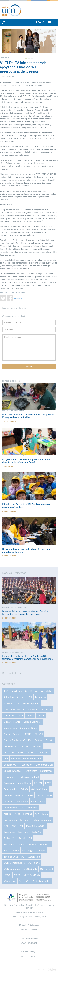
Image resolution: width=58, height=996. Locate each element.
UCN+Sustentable (30, 856)
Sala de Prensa (11, 850)
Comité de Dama (28, 727)
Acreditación (31, 691)
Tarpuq (42, 850)
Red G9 (33, 844)
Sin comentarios (9, 421)
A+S (6, 691)
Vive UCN (24, 881)
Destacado (9, 752)
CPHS (28, 733)
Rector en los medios (15, 844)
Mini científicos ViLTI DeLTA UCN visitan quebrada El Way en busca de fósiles (28, 416)
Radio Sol (36, 832)
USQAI (7, 875)
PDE (14, 825)
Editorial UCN (11, 764)
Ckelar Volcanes (12, 721)
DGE (20, 752)
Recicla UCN (25, 838)
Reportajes (45, 844)
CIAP (20, 715)
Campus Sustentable (14, 709)
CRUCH (39, 733)
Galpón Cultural (39, 789)
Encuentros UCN (44, 764)
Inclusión (8, 801)
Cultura (39, 740)
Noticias (27, 813)
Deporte (24, 746)
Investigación (11, 807)
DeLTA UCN (10, 746)
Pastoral (24, 819)
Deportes (36, 746)
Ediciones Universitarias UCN (26, 758)
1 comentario (7, 466)
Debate (49, 740)
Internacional (38, 801)
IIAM (49, 795)
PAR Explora (10, 819)
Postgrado (23, 832)
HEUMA (19, 795)
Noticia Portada (12, 813)
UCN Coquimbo (12, 868)
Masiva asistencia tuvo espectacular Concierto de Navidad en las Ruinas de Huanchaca (27, 612)
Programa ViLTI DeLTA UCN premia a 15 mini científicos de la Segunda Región (26, 460)
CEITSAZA (46, 709)
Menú (43, 22)
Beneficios (40, 697)
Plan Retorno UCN (36, 825)
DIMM (29, 752)
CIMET (40, 715)
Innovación (22, 801)
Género (8, 795)
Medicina (32, 807)
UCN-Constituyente (14, 862)
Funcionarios (10, 789)
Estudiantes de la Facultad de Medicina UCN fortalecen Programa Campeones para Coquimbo (27, 657)
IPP (22, 807)
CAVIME (32, 709)
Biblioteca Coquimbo (28, 703)
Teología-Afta (11, 856)
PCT (6, 825)
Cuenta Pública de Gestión (18, 740)
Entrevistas (31, 770)
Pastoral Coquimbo (41, 819)
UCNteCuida (30, 868)
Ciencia (30, 715)
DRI (6, 758)
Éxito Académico (41, 881)
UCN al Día (34, 862)
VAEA (17, 875)
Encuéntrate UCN (13, 770)
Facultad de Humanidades (17, 783)
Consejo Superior (13, 733)
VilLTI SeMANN (32, 875)
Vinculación (10, 881)
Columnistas (10, 727)
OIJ (37, 813)
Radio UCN (10, 838)
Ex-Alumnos (10, 776)
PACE (45, 813)
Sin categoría (29, 850)
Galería (24, 789)
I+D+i (30, 795)
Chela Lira (9, 715)
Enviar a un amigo (18, 298)
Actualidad (46, 691)
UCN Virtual (46, 868)
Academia (16, 691)
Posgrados (9, 832)
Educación (27, 764)
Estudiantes (46, 770)
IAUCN (39, 795)
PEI (21, 825)
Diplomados (43, 752)
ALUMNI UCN (24, 697)
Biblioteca (9, 703)
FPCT (48, 783)
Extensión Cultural (29, 776)
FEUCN (38, 783)
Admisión (9, 697)
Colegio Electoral (32, 721)
